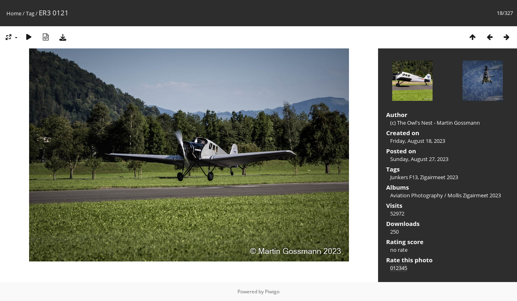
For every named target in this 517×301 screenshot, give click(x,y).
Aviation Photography (416, 195)
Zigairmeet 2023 (439, 177)
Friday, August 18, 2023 (417, 140)
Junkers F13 (404, 177)
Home (13, 13)
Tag (30, 13)
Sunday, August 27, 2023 (419, 159)
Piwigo (272, 291)
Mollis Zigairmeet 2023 (474, 195)
